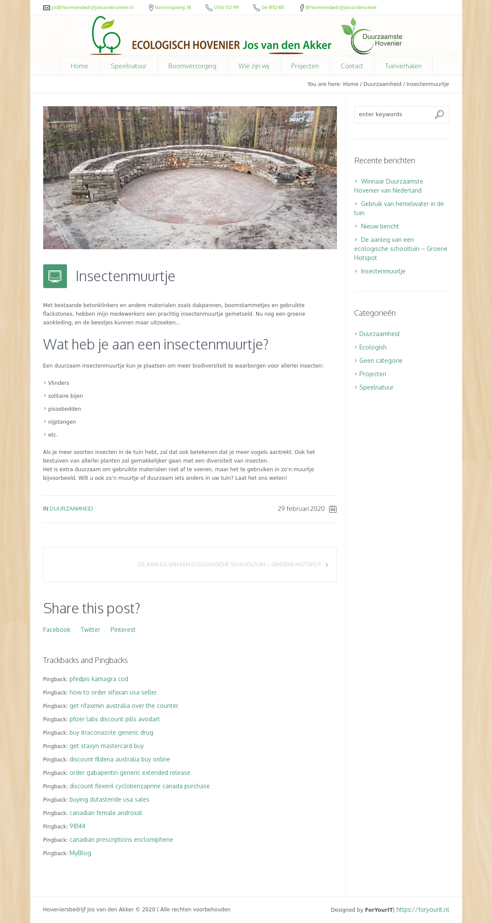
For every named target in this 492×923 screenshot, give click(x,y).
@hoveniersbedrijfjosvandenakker (337, 7)
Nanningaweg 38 (170, 7)
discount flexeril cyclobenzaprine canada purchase (140, 786)
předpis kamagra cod (99, 678)
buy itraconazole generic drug (111, 732)
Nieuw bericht (380, 226)
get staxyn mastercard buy (107, 745)
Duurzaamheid (382, 84)
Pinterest (123, 629)
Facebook (56, 629)
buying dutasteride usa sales (109, 799)
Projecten (372, 373)
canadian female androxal (106, 812)
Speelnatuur (376, 387)
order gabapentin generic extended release (130, 772)
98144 (78, 826)
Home (350, 84)
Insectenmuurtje (383, 271)
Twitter (90, 629)
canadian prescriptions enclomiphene (121, 839)
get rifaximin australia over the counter (124, 705)
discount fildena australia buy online (120, 759)
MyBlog (80, 852)
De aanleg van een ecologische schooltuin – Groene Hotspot (229, 564)
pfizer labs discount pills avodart (115, 719)
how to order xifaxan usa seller (113, 692)
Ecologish (373, 347)
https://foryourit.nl (423, 909)
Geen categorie (381, 360)
